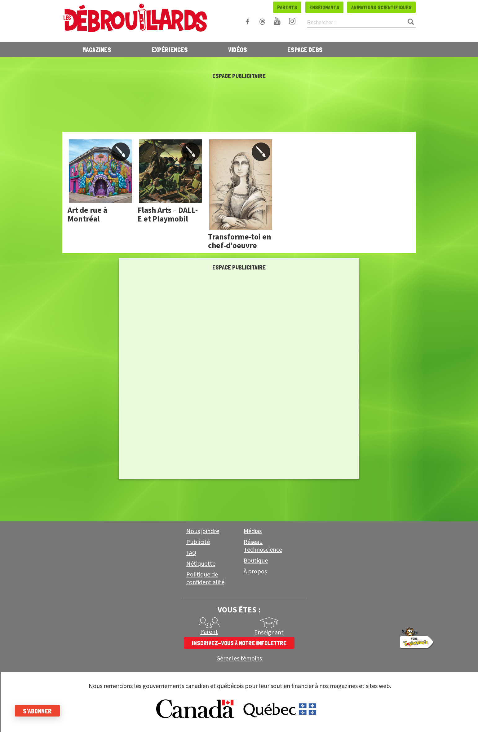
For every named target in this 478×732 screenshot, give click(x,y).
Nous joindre (202, 531)
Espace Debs (305, 50)
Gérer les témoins (239, 659)
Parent (209, 632)
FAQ (191, 553)
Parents (287, 7)
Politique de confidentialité (205, 578)
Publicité (198, 542)
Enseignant (269, 632)
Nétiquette (200, 563)
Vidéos (237, 50)
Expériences (170, 50)
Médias (253, 531)
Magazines (96, 50)
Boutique (256, 560)
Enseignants (324, 7)
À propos (255, 571)
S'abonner (38, 711)
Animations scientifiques (381, 7)
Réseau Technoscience (263, 546)
